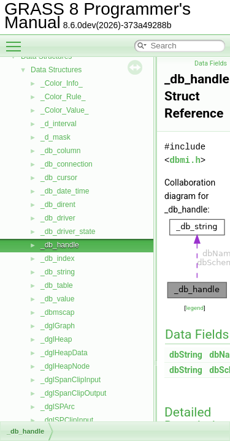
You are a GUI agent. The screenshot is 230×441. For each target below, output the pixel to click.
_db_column (60, 150)
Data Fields (210, 63)
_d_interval (58, 123)
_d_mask (55, 137)
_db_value (57, 299)
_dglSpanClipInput (70, 379)
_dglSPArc (57, 406)
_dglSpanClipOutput (73, 393)
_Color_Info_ (61, 83)
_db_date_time (64, 191)
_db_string (57, 272)
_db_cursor (58, 177)
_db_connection (66, 164)
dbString (185, 355)
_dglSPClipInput (66, 420)
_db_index (57, 258)
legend (195, 307)
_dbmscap (57, 312)
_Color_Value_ (64, 110)
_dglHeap (56, 339)
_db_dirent (57, 204)
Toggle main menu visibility (16, 41)
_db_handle (59, 245)
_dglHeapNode (65, 366)
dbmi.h (184, 160)
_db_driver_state (67, 231)
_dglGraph (57, 326)
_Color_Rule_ (62, 96)
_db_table (56, 285)
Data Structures (56, 70)
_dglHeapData (64, 353)
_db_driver (57, 218)
